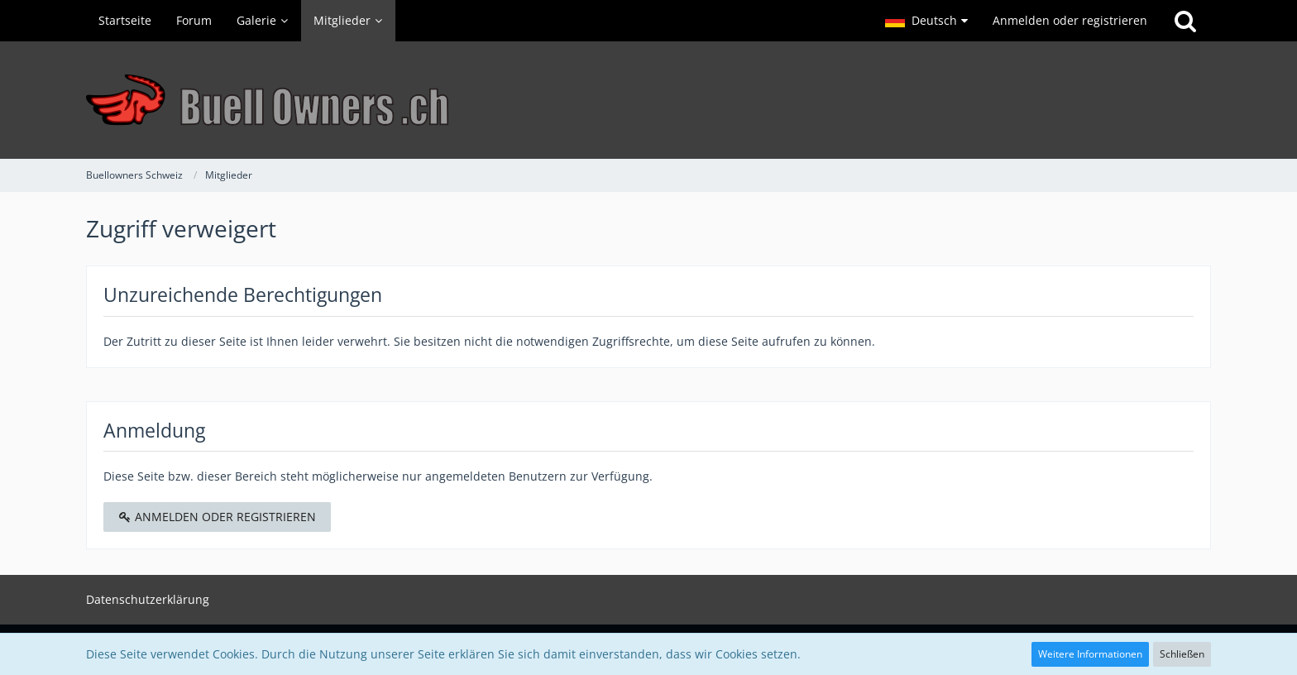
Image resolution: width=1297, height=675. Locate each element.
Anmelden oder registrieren (1070, 20)
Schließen (1182, 654)
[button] (926, 20)
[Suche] (1185, 20)
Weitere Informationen (1090, 654)
